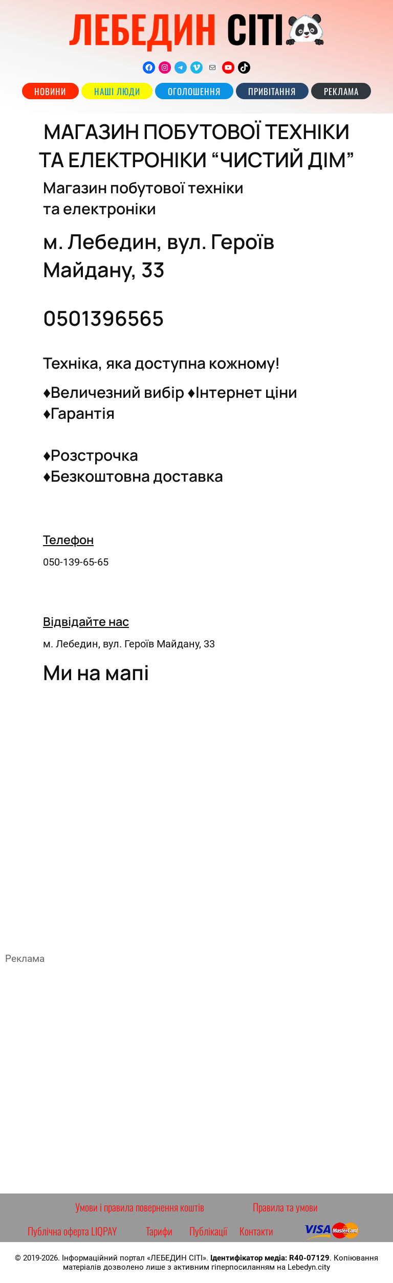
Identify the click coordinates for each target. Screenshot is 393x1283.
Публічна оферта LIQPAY (72, 1231)
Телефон (68, 539)
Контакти (256, 1231)
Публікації (208, 1231)
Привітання (272, 91)
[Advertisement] (196, 1079)
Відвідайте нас (86, 621)
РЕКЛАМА (341, 91)
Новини (50, 91)
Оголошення (194, 91)
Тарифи (159, 1231)
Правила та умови (285, 1206)
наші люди (117, 91)
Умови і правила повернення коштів (139, 1206)
